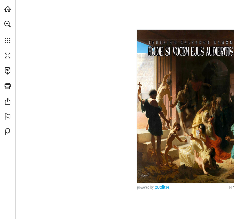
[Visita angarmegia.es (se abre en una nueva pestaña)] (7, 8)
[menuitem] (7, 32)
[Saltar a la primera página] (230, 187)
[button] (7, 24)
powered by (145, 187)
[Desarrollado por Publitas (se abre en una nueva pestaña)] (7, 131)
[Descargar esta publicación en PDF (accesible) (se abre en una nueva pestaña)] (7, 70)
